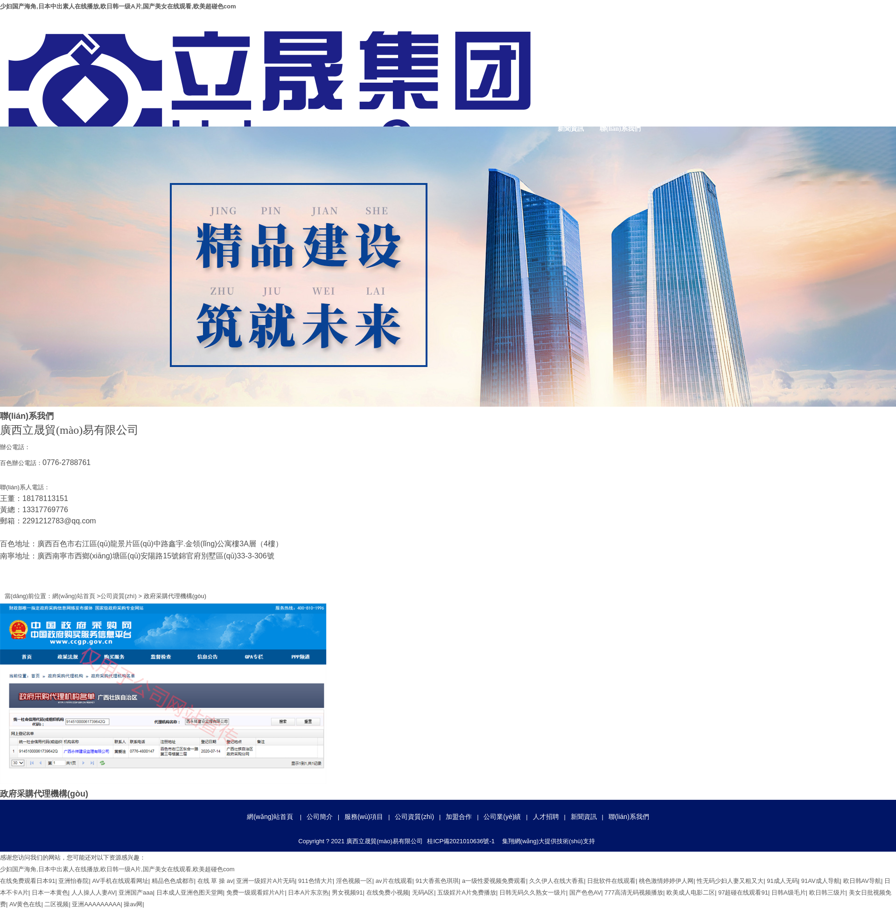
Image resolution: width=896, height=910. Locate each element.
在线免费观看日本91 (27, 880)
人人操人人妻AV (93, 892)
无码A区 (423, 892)
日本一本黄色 (50, 892)
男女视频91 (347, 892)
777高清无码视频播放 (633, 892)
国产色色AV (585, 892)
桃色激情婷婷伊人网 (666, 880)
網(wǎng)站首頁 (571, 81)
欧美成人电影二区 (690, 892)
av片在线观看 (394, 880)
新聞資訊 (571, 128)
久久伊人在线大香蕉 (556, 880)
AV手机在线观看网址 (120, 880)
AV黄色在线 (25, 904)
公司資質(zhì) (719, 81)
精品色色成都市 (173, 880)
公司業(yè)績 (818, 81)
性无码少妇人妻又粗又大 (730, 880)
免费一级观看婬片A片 (255, 892)
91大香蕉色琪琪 (437, 880)
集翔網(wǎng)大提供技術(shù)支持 (548, 841)
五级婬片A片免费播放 (466, 892)
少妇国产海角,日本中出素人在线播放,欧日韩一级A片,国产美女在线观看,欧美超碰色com (118, 6)
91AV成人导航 (820, 880)
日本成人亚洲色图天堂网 (189, 892)
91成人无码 (782, 880)
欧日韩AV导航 (862, 880)
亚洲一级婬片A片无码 (265, 880)
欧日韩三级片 (827, 892)
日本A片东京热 (308, 892)
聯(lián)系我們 (620, 128)
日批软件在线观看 (611, 880)
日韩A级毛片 (788, 892)
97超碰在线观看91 (743, 892)
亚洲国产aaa (136, 892)
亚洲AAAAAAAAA (96, 904)
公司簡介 (620, 81)
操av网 (133, 904)
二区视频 (56, 904)
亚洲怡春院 (73, 880)
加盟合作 (769, 81)
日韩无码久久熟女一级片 (532, 892)
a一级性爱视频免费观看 (494, 880)
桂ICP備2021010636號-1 (461, 841)
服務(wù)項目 (669, 81)
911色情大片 (315, 880)
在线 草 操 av (215, 880)
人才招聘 (867, 81)
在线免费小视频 (387, 892)
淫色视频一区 (354, 880)
